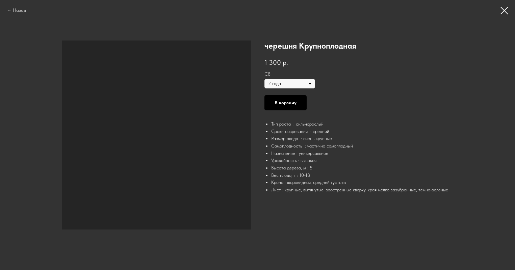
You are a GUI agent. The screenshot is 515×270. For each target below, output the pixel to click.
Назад (19, 10)
